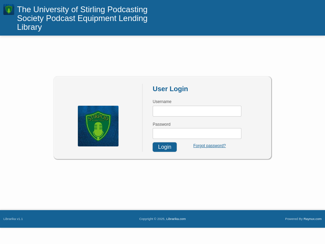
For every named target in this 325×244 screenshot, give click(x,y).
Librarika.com (176, 219)
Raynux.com (313, 219)
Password (162, 124)
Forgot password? (209, 145)
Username (162, 101)
